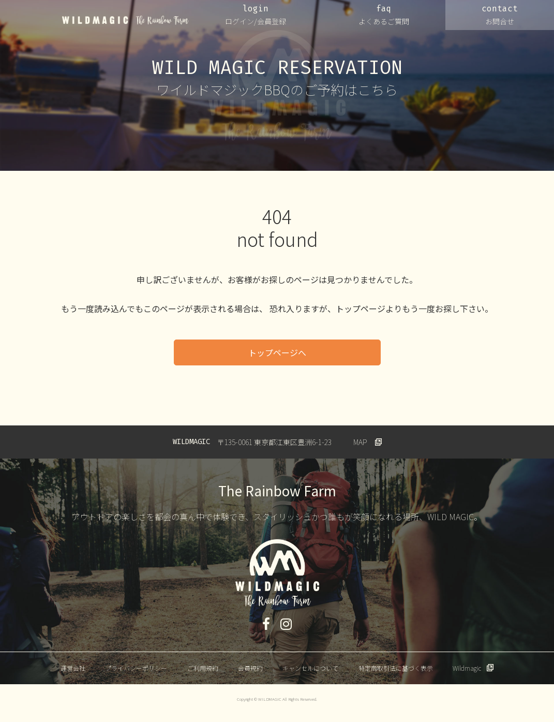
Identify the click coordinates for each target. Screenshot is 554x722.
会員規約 (250, 668)
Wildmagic (467, 668)
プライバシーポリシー (136, 668)
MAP (360, 442)
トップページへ (277, 352)
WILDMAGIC (125, 20)
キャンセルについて (310, 668)
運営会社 (73, 668)
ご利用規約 (202, 668)
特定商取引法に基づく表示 (395, 668)
